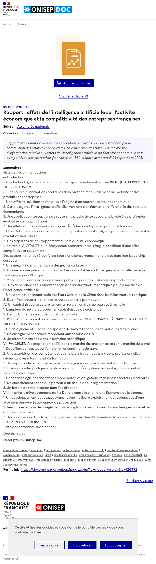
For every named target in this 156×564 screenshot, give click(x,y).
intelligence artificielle (49, 460)
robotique (137, 460)
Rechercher (142, 5)
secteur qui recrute (16, 465)
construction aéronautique (122, 450)
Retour (22, 24)
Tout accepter (116, 545)
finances (117, 455)
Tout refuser (82, 545)
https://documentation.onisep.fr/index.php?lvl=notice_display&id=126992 (79, 469)
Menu (150, 5)
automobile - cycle (93, 450)
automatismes (71, 450)
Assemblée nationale (33, 126)
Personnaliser (49, 545)
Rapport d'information (39, 133)
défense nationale (32, 455)
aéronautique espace (15, 450)
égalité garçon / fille (65, 455)
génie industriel (133, 455)
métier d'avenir (87, 460)
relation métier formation (113, 460)
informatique (26, 460)
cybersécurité (11, 455)
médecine (70, 460)
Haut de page (142, 480)
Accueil (7, 24)
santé (148, 460)
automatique (53, 450)
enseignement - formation (94, 455)
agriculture (36, 450)
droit (48, 455)
